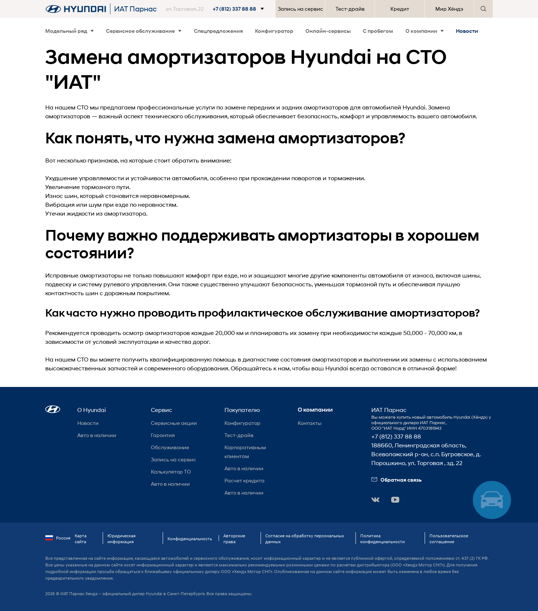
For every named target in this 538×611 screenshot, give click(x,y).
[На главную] (75, 8)
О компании (425, 31)
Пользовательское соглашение (448, 538)
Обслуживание (170, 447)
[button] (216, 9)
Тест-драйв (350, 9)
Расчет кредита (244, 480)
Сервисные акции (174, 423)
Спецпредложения (218, 31)
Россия (57, 538)
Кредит (399, 9)
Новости (467, 31)
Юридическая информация (121, 538)
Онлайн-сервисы (328, 31)
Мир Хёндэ (449, 9)
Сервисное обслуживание (143, 31)
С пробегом (378, 31)
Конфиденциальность (189, 538)
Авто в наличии (96, 435)
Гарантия (163, 435)
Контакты (310, 423)
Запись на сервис (300, 9)
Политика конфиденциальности (382, 538)
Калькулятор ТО (171, 471)
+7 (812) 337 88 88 (396, 436)
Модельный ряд (69, 31)
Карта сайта (80, 538)
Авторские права (234, 538)
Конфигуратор (274, 31)
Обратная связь (396, 479)
